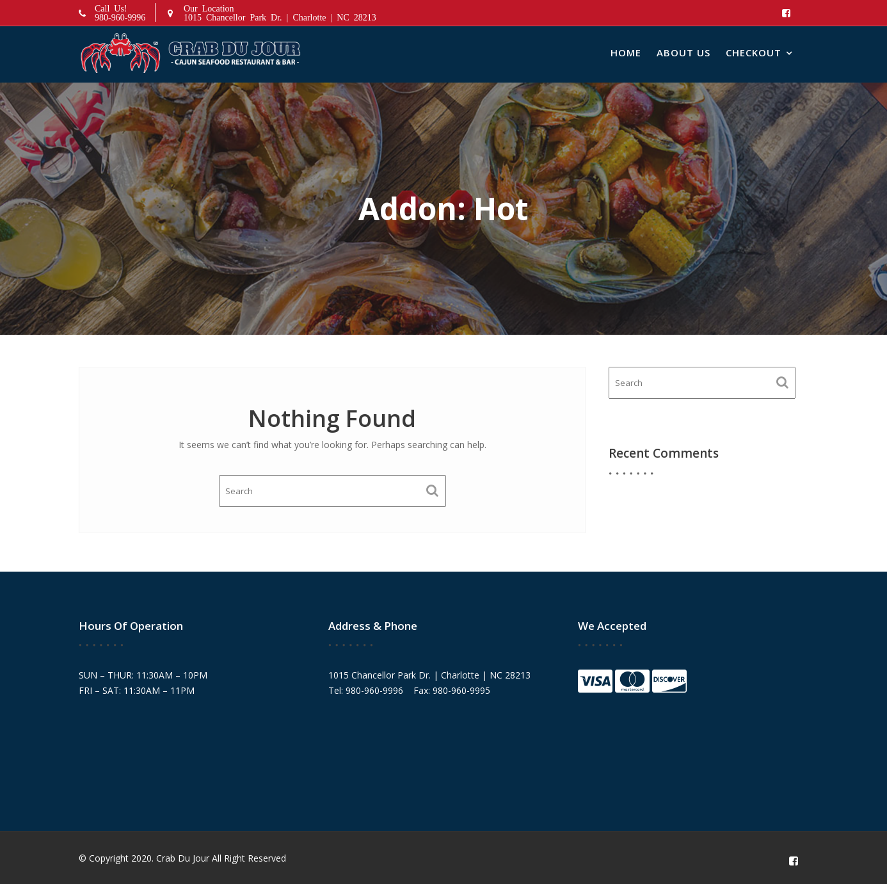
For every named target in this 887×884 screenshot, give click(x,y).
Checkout (753, 52)
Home (626, 52)
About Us (683, 52)
